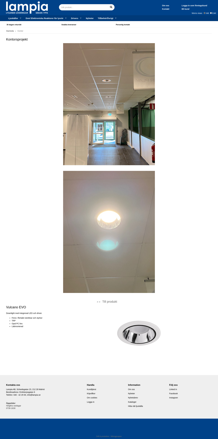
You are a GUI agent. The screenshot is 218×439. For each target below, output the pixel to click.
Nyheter (90, 18)
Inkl (206, 13)
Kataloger (132, 402)
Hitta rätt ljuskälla (135, 406)
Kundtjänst (91, 389)
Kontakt (139, 9)
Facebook (173, 393)
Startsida (10, 31)
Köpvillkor (91, 393)
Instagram (173, 398)
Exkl (213, 13)
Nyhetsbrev (133, 398)
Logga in (90, 402)
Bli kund (159, 9)
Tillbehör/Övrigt (107, 18)
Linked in (173, 389)
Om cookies (92, 398)
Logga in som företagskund (168, 5)
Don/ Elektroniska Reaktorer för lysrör (46, 18)
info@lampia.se (34, 395)
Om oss (139, 5)
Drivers (76, 18)
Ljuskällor (15, 18)
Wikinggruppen (116, 436)
